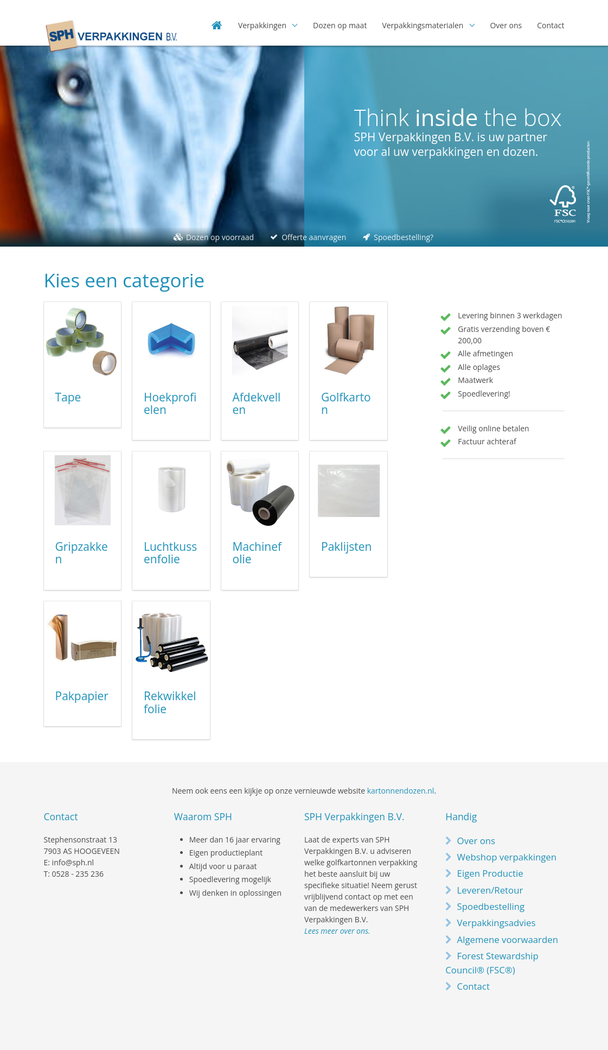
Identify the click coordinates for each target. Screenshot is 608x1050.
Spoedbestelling (490, 906)
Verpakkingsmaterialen (422, 25)
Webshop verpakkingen (506, 857)
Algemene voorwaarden (507, 939)
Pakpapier (81, 695)
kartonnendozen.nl (400, 790)
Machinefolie (257, 553)
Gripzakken (81, 553)
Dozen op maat (340, 25)
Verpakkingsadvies (496, 922)
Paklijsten (346, 546)
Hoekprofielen (170, 403)
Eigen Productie (490, 873)
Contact (550, 25)
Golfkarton (346, 403)
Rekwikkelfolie (170, 702)
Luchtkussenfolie (170, 553)
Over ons (506, 25)
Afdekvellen (257, 403)
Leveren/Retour (490, 890)
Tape (68, 397)
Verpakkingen (262, 25)
